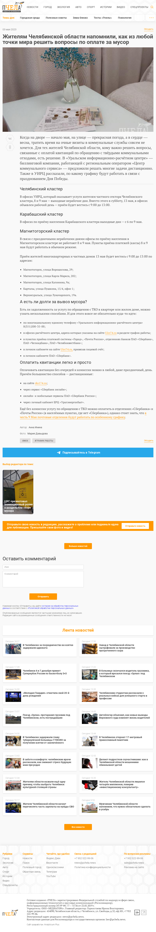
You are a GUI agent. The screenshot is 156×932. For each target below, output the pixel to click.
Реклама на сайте (134, 867)
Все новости (78, 827)
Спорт (91, 7)
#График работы (44, 441)
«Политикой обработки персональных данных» (50, 608)
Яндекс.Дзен (53, 858)
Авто (78, 7)
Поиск (26, 862)
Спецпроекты (139, 7)
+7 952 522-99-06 (83, 858)
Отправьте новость (135, 526)
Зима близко (80, 17)
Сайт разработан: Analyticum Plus (43, 925)
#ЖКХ (25, 441)
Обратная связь (32, 871)
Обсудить (148, 29)
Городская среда (30, 17)
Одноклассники (55, 867)
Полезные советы (56, 17)
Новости (32, 7)
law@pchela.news (115, 919)
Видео (121, 7)
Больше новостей (78, 546)
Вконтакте (52, 862)
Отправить (43, 596)
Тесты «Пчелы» (103, 17)
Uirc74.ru (111, 333)
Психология (124, 17)
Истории (106, 7)
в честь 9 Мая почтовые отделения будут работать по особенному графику (83, 415)
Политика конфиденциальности (92, 867)
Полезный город (32, 867)
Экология (63, 7)
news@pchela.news (85, 862)
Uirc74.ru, (67, 349)
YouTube (51, 876)
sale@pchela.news (134, 862)
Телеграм (51, 871)
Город (48, 7)
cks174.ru (41, 383)
